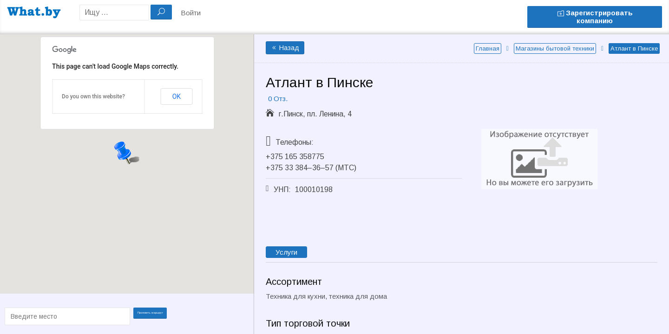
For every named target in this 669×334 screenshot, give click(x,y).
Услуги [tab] (286, 252)
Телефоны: (294, 142)
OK (176, 96)
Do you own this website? (93, 96)
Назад (285, 47)
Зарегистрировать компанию (595, 17)
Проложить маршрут (153, 316)
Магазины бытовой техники (555, 48)
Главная (487, 48)
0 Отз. (278, 99)
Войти (191, 13)
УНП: (282, 189)
